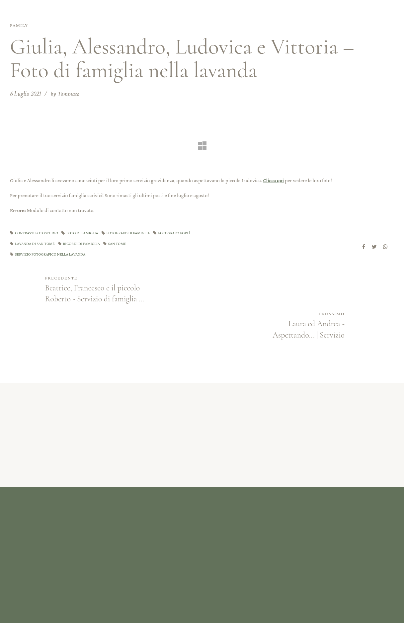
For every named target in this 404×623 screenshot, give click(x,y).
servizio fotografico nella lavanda (52, 254)
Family (20, 25)
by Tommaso (65, 94)
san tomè (165, 243)
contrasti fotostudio (38, 232)
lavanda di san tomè (79, 243)
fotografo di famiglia (134, 232)
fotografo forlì (32, 243)
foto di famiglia (86, 232)
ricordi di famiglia (127, 243)
